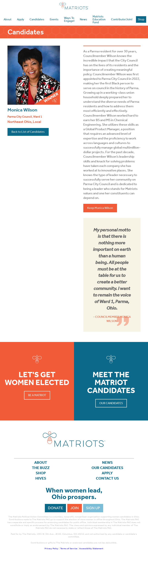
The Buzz (41, 468)
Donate (55, 508)
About (40, 462)
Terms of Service (68, 548)
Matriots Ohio (74, 6)
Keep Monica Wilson (100, 208)
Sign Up (93, 508)
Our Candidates (111, 403)
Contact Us (107, 478)
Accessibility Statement (91, 548)
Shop (41, 473)
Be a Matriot (37, 395)
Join (74, 508)
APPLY (107, 473)
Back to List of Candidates (28, 131)
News (107, 462)
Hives (40, 478)
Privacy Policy (52, 548)
